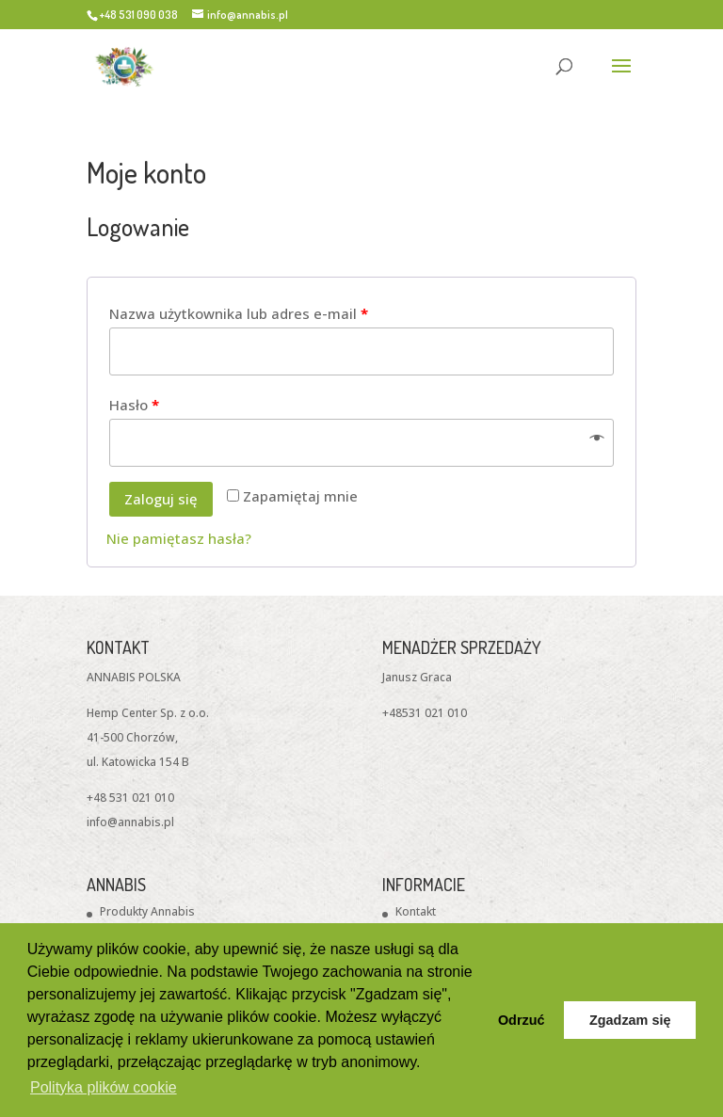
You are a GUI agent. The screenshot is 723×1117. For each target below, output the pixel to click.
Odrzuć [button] (521, 1020)
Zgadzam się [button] (629, 1020)
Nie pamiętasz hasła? (178, 538)
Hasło (134, 404)
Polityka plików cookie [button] (103, 1087)
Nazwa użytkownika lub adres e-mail (238, 313)
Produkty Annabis (147, 911)
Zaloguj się (161, 498)
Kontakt (415, 911)
